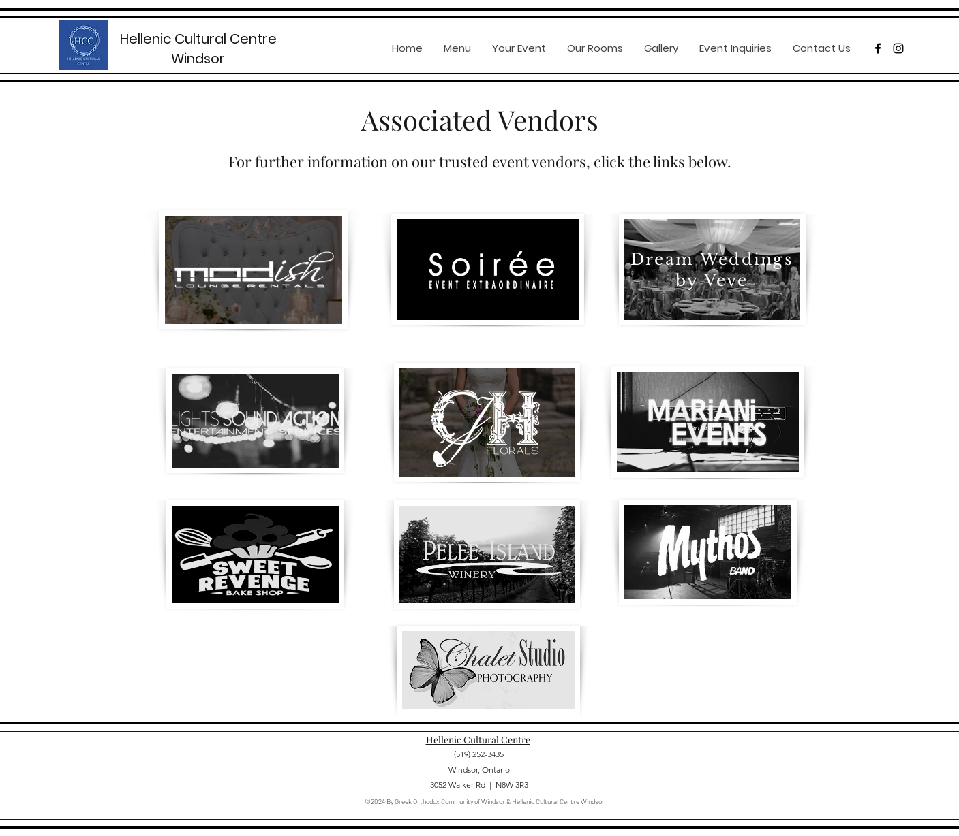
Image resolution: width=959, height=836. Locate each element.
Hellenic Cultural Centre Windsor (198, 48)
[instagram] (898, 48)
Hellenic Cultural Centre (478, 739)
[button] (518, 48)
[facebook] (878, 48)
